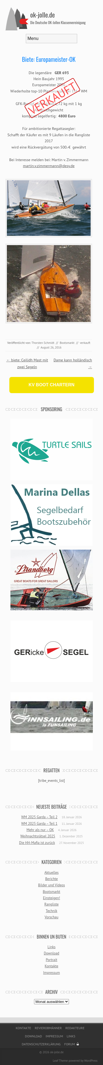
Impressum (51, 972)
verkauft (85, 343)
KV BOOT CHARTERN (51, 384)
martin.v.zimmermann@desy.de (49, 165)
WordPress (91, 1061)
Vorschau (52, 917)
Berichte (51, 879)
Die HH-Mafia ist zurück (37, 842)
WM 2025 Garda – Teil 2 (39, 817)
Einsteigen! (51, 898)
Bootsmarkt (67, 343)
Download (51, 953)
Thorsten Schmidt (43, 343)
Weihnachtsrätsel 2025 (37, 836)
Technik (51, 911)
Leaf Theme (60, 1061)
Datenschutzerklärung (41, 1044)
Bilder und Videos (51, 885)
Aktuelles (51, 872)
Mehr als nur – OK (40, 830)
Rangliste (51, 904)
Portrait (51, 959)
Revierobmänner (48, 1028)
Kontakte (51, 966)
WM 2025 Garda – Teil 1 (39, 823)
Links (51, 947)
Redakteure (75, 1028)
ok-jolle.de (42, 14)
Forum (69, 1044)
